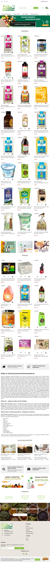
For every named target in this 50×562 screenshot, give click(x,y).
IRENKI (43, 498)
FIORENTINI (26, 498)
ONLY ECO (40, 498)
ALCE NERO (23, 495)
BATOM (11, 496)
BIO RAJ (6, 497)
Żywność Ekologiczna (7, 14)
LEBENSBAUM (40, 495)
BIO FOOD (11, 497)
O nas (27, 538)
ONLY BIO (11, 498)
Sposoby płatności (29, 531)
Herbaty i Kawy (16, 14)
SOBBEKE (7, 498)
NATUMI (27, 495)
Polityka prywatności (29, 533)
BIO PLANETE (42, 496)
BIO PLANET (7, 496)
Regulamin (28, 529)
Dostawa (27, 526)
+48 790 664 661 (7, 535)
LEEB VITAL (41, 499)
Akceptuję (37, 559)
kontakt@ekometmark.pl (8, 533)
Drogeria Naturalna (34, 14)
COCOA (25, 499)
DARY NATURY (24, 496)
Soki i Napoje (25, 14)
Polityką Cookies (17, 558)
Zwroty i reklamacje (29, 528)
